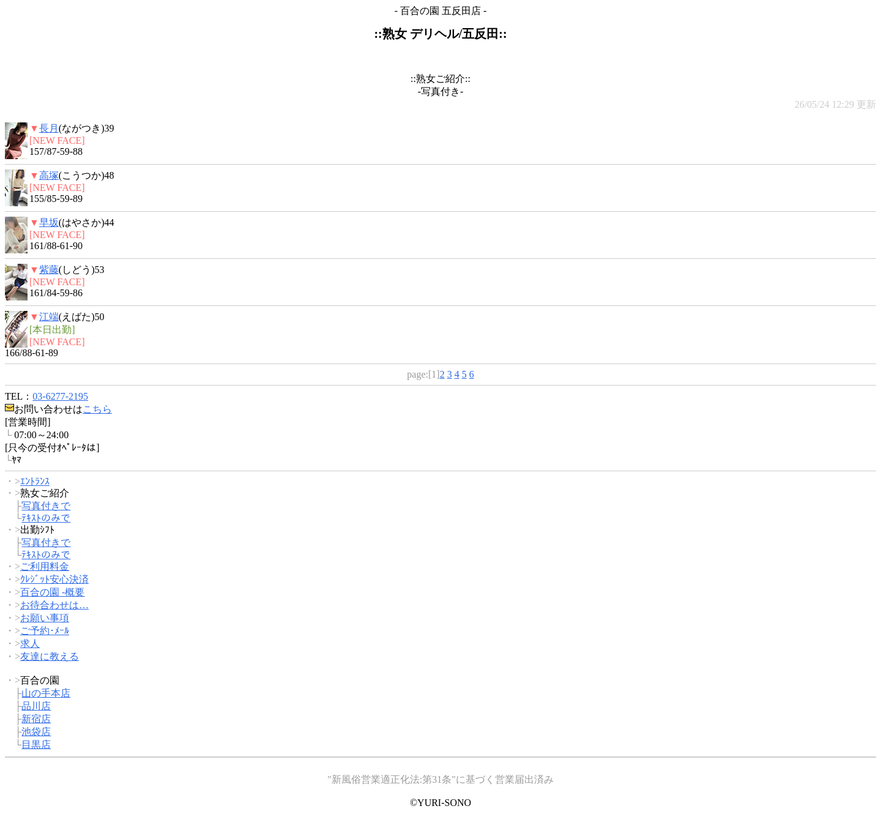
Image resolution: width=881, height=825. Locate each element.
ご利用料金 (44, 566)
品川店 (36, 706)
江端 (49, 317)
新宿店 (36, 719)
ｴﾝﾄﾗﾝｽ (35, 481)
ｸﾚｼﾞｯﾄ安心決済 (54, 579)
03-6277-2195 (60, 396)
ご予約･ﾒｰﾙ (44, 630)
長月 (49, 128)
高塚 (49, 175)
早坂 (49, 222)
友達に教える (49, 656)
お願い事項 (44, 618)
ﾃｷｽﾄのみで (45, 518)
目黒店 (36, 744)
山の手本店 (45, 693)
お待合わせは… (54, 605)
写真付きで (45, 506)
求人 (30, 643)
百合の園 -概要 (52, 592)
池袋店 (36, 731)
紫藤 (49, 269)
